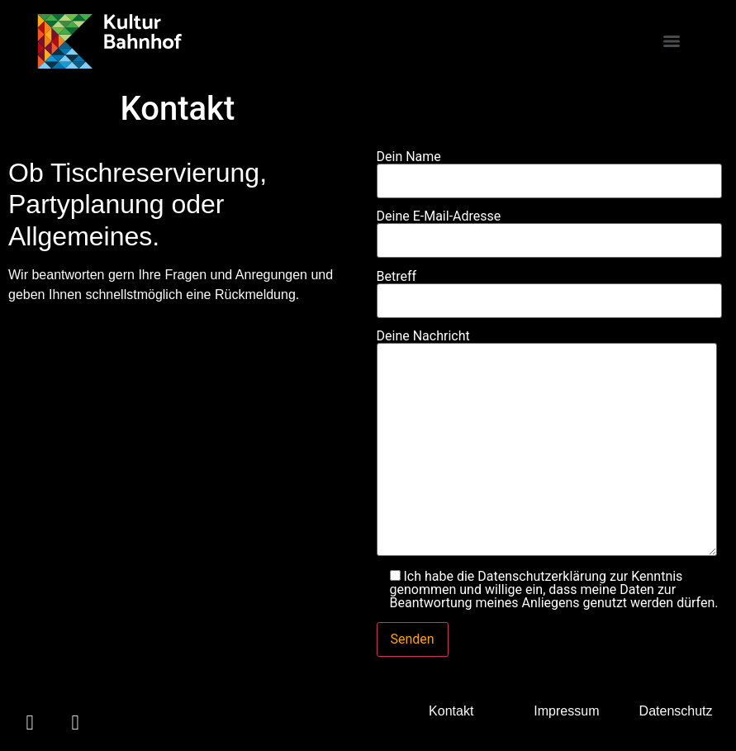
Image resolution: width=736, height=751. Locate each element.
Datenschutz (676, 711)
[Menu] (671, 41)
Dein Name (549, 169)
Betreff (549, 289)
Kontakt (451, 711)
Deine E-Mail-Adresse (549, 229)
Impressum (566, 711)
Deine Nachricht (547, 444)
